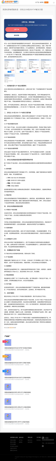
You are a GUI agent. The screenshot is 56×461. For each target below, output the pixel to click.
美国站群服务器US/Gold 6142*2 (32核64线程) (17, 377)
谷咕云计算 (10, 2)
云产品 (37, 2)
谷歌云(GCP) (24, 448)
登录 (46, 2)
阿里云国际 (24, 440)
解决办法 (41, 440)
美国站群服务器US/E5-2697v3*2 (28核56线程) (18, 392)
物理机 (42, 2)
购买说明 (41, 442)
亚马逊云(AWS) (25, 446)
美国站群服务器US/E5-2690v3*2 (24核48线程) (18, 407)
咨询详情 (16, 35)
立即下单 (16, 29)
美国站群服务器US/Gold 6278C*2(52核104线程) (18, 348)
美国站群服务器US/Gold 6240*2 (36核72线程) (17, 362)
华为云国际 (24, 444)
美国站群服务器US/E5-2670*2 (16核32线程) (17, 422)
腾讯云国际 (24, 442)
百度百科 (11, 327)
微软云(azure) (24, 450)
